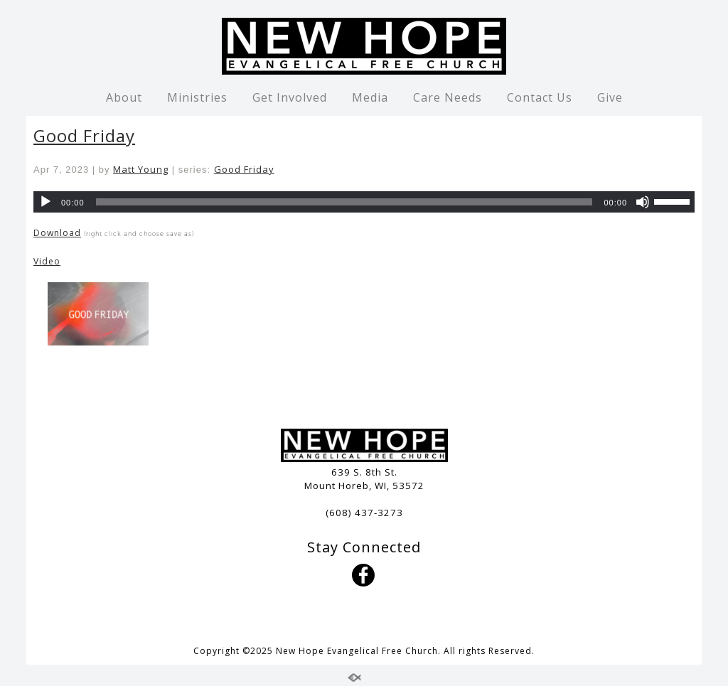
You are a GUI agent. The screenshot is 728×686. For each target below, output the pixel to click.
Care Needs (447, 97)
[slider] (344, 201)
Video (46, 261)
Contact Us (539, 97)
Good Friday (84, 135)
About (124, 97)
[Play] (45, 202)
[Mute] (643, 202)
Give (610, 97)
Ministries (197, 97)
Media (370, 97)
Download (57, 233)
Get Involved (289, 97)
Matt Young (140, 169)
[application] (364, 202)
